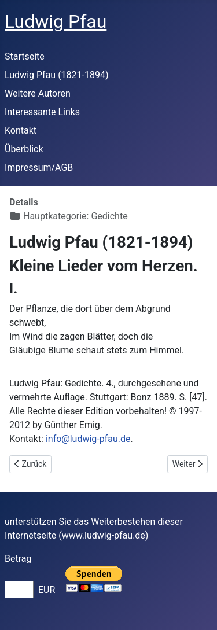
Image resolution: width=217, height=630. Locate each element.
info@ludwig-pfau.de (88, 438)
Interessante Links (42, 111)
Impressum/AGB (39, 167)
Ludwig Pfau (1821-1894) (57, 74)
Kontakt (20, 130)
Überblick (24, 148)
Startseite (25, 56)
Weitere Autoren (38, 93)
